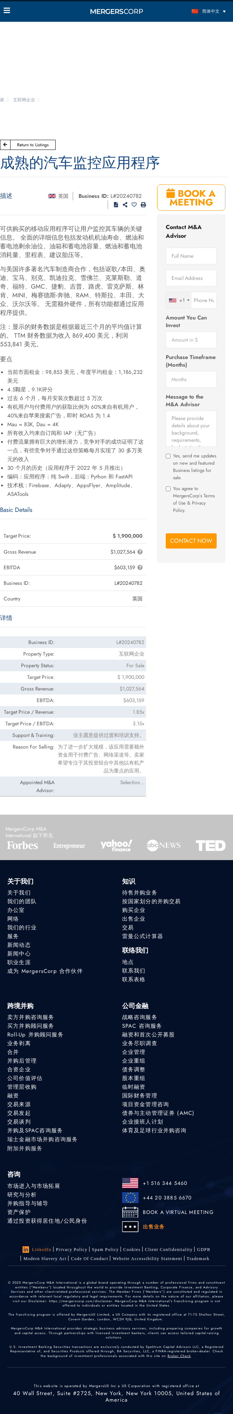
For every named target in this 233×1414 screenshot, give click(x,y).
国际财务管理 (139, 1096)
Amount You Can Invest (186, 321)
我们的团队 (22, 901)
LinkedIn (37, 1249)
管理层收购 (22, 1087)
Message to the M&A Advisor (184, 400)
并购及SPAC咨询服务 (35, 1134)
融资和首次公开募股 (148, 1034)
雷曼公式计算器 (142, 936)
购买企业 (134, 910)
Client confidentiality (169, 1249)
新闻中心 (19, 953)
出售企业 (134, 918)
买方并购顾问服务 (31, 1026)
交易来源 (19, 1104)
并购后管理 (22, 1060)
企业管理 (134, 1052)
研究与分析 (22, 1194)
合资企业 (19, 1069)
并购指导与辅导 (27, 1203)
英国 (63, 196)
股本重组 (134, 1078)
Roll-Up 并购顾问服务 (35, 1034)
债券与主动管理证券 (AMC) (158, 1114)
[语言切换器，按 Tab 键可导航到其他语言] (201, 11)
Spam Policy (105, 1249)
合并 (13, 1052)
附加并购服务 (25, 1155)
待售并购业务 (139, 892)
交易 (128, 927)
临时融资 (134, 1087)
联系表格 (134, 981)
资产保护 (19, 1212)
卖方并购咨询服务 (31, 1017)
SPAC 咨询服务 (142, 1026)
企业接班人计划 (142, 1124)
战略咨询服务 (139, 1017)
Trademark (198, 1259)
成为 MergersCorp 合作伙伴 (45, 971)
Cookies (132, 1249)
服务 (13, 936)
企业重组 (134, 1060)
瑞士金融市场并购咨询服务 (42, 1145)
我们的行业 (22, 927)
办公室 (16, 910)
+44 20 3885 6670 (167, 1197)
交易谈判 (19, 1124)
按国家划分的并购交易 (151, 901)
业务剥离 (19, 1043)
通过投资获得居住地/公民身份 (47, 1220)
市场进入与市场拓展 (33, 1186)
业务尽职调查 (139, 1043)
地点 (128, 962)
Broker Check (179, 1355)
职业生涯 (19, 962)
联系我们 (134, 971)
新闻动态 (19, 945)
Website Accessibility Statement (147, 1258)
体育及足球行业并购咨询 (154, 1134)
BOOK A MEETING (191, 198)
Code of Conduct (89, 1258)
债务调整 (134, 1069)
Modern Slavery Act (45, 1258)
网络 (13, 918)
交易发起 (19, 1114)
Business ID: (94, 196)
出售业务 (154, 1226)
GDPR (203, 1249)
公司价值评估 (25, 1078)
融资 (13, 1096)
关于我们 (19, 892)
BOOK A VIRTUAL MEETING (178, 1212)
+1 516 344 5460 (165, 1183)
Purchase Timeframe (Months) (191, 361)
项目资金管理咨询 (145, 1104)
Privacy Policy (72, 1249)
